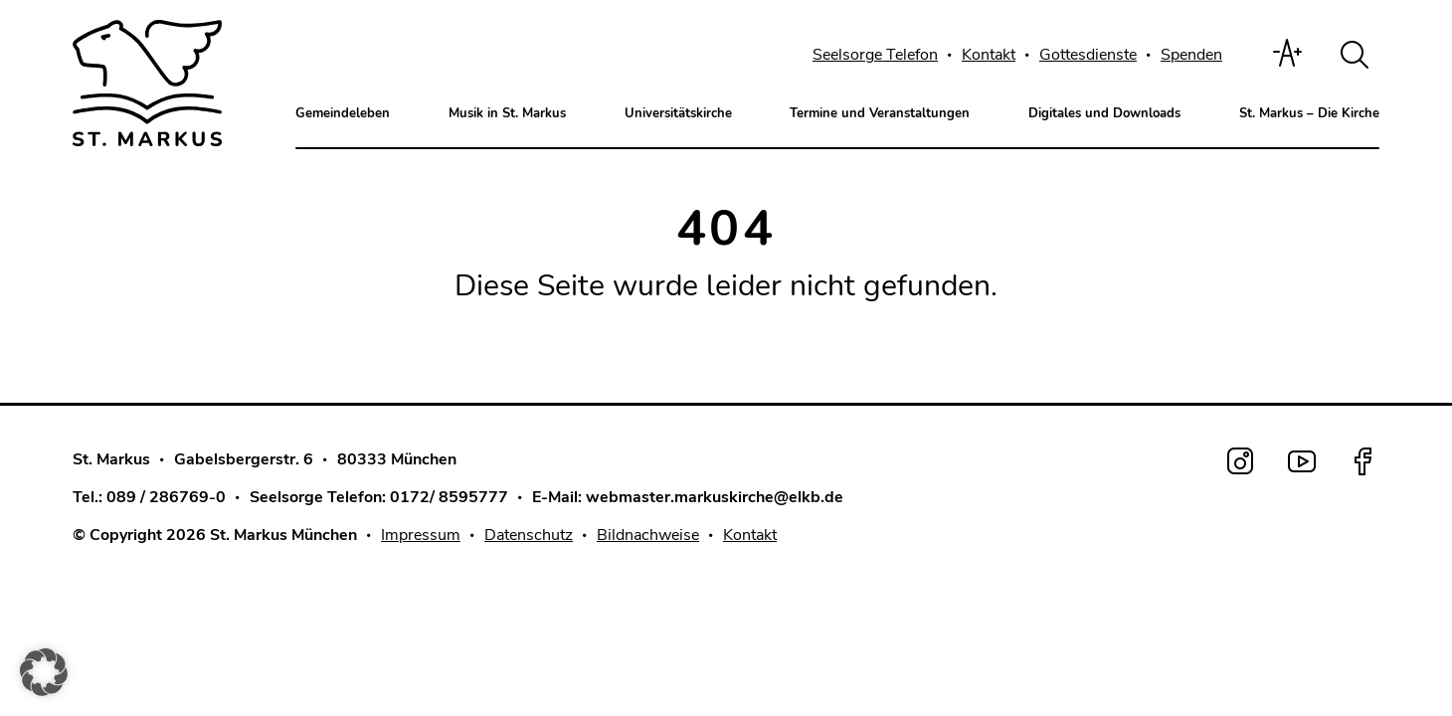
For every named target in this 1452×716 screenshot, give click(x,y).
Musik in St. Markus (507, 113)
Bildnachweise (648, 532)
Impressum (420, 532)
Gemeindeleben (342, 113)
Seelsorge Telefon (875, 55)
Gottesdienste (1088, 55)
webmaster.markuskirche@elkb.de (714, 494)
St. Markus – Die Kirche (1309, 113)
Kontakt (988, 55)
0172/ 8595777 (449, 494)
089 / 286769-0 (166, 494)
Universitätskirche (678, 113)
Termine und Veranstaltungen (880, 113)
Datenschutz (528, 532)
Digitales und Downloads (1104, 113)
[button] (44, 672)
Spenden (1191, 55)
